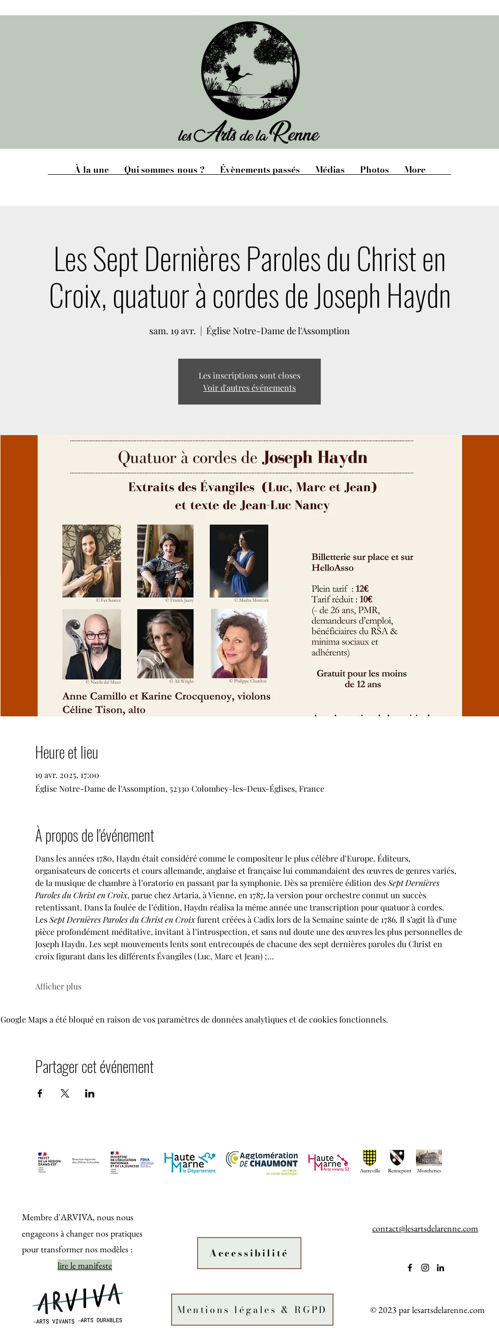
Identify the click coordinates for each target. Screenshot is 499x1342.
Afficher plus (58, 986)
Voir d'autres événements (249, 387)
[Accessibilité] (249, 1253)
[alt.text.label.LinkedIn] (440, 1268)
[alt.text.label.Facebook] (410, 1268)
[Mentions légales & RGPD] (252, 1310)
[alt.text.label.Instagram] (425, 1268)
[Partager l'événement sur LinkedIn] (90, 1093)
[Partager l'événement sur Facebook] (40, 1093)
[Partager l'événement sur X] (65, 1093)
